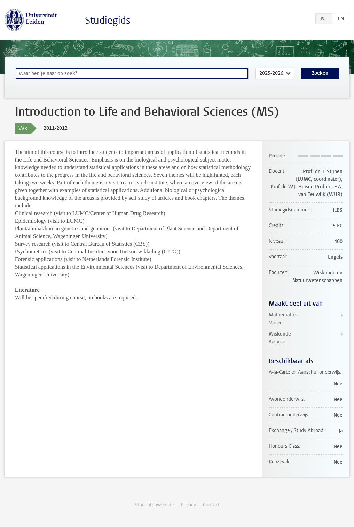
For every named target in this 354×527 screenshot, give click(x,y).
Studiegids (108, 20)
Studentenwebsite (154, 505)
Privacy (188, 505)
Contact (211, 505)
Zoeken (320, 73)
